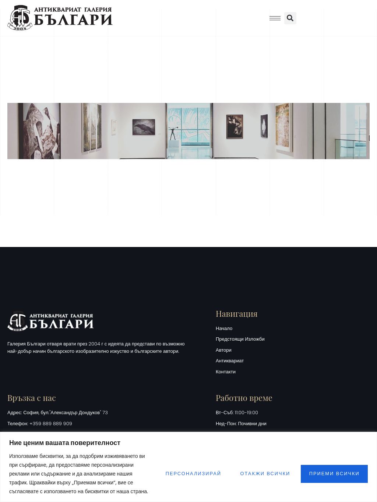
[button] (290, 18)
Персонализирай (186, 469)
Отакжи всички (261, 469)
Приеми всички (333, 469)
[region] (188, 462)
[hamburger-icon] (275, 18)
